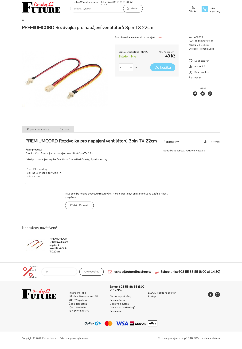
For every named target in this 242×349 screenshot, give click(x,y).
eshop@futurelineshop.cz (86, 2)
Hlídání (198, 77)
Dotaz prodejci (202, 72)
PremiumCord (206, 48)
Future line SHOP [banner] (41, 7)
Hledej (134, 8)
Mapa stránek (212, 338)
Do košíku (162, 67)
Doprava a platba (119, 303)
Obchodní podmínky (120, 296)
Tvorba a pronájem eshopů (172, 338)
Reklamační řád (118, 300)
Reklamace (116, 311)
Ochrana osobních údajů (122, 307)
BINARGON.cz (195, 338)
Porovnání (200, 66)
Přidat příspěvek (79, 205)
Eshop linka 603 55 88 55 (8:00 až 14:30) (117, 2)
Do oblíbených (202, 60)
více (159, 37)
